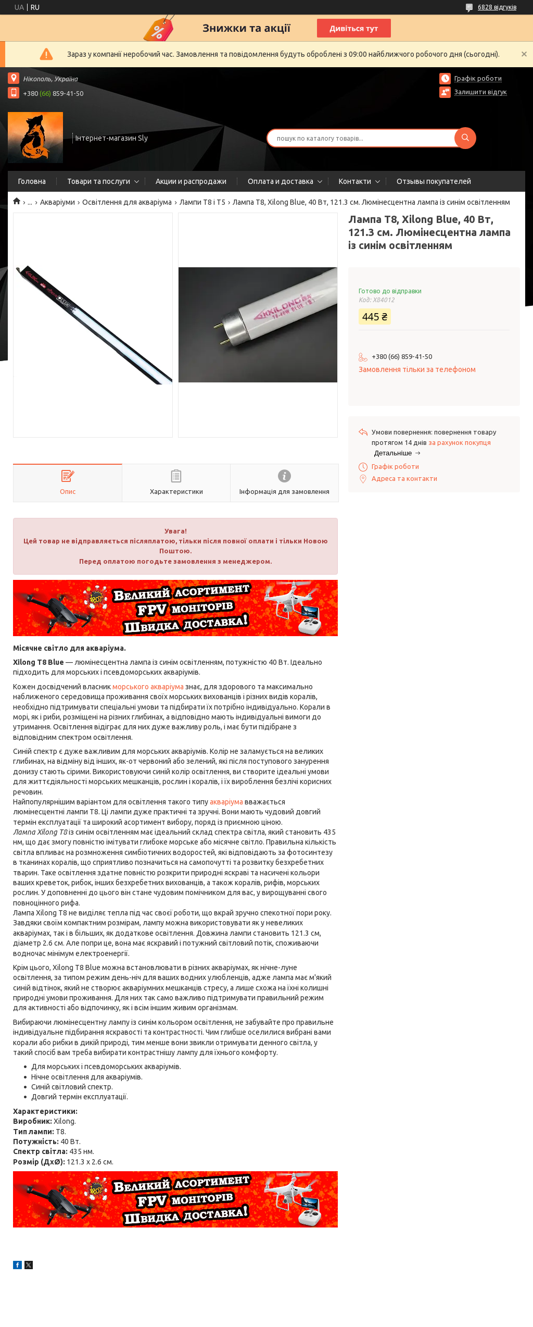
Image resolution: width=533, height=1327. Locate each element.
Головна (32, 181)
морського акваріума (148, 687)
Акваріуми (57, 202)
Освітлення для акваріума (127, 202)
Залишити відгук (480, 91)
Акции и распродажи (191, 181)
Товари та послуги (98, 181)
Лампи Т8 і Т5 (202, 202)
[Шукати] (465, 138)
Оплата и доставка (280, 181)
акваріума (226, 802)
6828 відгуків (497, 7)
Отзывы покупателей (434, 181)
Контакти (355, 181)
